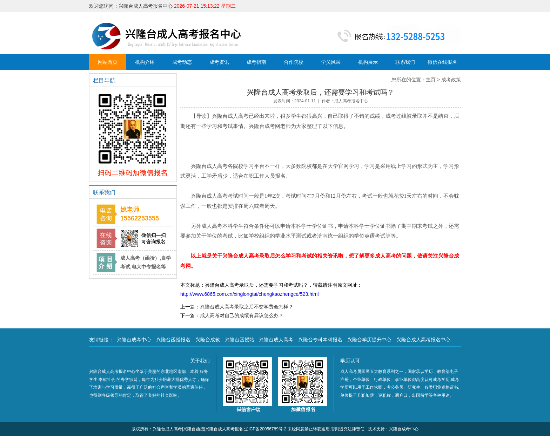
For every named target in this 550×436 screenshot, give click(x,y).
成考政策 (451, 79)
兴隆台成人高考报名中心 (423, 339)
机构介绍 (145, 62)
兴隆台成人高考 (276, 339)
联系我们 (405, 62)
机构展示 (368, 62)
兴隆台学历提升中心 (369, 339)
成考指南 (256, 62)
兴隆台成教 (207, 339)
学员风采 (331, 62)
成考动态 (182, 62)
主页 (431, 79)
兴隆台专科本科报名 (320, 339)
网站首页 (108, 62)
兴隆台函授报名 (173, 339)
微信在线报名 (442, 62)
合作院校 (293, 62)
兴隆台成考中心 (134, 339)
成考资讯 (219, 62)
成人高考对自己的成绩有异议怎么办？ (241, 315)
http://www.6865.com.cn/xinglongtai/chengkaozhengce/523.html (249, 294)
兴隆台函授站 (239, 339)
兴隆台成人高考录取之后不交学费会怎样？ (246, 306)
